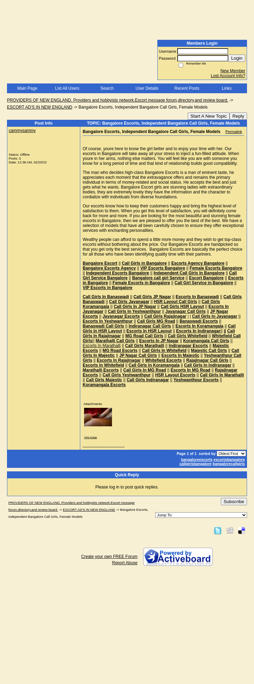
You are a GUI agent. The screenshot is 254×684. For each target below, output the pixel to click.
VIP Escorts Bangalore (162, 268)
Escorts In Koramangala (199, 326)
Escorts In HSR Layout (149, 331)
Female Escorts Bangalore (216, 268)
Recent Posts (186, 88)
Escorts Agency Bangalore (197, 263)
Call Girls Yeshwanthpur (127, 375)
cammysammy (22, 130)
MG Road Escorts (120, 350)
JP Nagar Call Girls (138, 355)
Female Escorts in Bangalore (141, 282)
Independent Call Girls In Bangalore (189, 273)
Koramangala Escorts (104, 384)
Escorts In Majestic (181, 355)
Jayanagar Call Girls (185, 311)
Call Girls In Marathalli (222, 375)
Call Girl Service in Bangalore (203, 282)
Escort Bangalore (206, 277)
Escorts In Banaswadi (197, 296)
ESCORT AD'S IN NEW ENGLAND (39, 107)
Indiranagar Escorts (188, 345)
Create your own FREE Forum (109, 556)
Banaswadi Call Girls (103, 326)
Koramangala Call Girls (206, 340)
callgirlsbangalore (195, 464)
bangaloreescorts (196, 459)
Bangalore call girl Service (158, 277)
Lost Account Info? (228, 75)
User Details (146, 88)
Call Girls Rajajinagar (165, 316)
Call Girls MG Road (156, 321)
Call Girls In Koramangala (154, 365)
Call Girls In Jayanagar (214, 316)
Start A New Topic (208, 116)
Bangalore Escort (100, 263)
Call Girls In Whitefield (164, 350)
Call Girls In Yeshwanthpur (134, 311)
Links (227, 88)
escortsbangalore (229, 459)
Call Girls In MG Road (144, 370)
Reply (238, 116)
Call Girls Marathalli (144, 345)
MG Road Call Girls (144, 335)
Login (236, 58)
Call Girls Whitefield (187, 335)
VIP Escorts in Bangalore (108, 287)
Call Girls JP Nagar (152, 296)
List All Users (67, 88)
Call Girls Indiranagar (148, 379)
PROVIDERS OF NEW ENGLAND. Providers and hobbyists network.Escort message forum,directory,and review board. (117, 100)
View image (90, 437)
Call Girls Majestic (104, 379)
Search (107, 88)
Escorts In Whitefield (103, 365)
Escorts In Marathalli (102, 345)
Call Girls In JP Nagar (135, 306)
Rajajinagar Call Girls (207, 360)
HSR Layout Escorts (175, 375)
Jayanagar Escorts (121, 316)
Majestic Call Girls (209, 350)
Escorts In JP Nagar (159, 340)
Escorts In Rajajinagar (119, 360)
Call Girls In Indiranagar (207, 365)
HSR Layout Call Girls (175, 301)
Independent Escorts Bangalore (117, 273)
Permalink (233, 132)
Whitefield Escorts (163, 360)
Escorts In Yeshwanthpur (108, 321)
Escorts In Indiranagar (198, 331)
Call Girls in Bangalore (144, 263)
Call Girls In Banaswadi (106, 296)
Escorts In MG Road (190, 370)
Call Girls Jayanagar (129, 301)
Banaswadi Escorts (199, 321)
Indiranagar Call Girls (150, 326)
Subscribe (234, 501)
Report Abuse (124, 562)
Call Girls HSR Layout (182, 306)
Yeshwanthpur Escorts (195, 379)
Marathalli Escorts (101, 370)
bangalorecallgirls (229, 464)
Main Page (27, 88)
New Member (233, 70)
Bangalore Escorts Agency (109, 268)
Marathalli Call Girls (115, 340)
